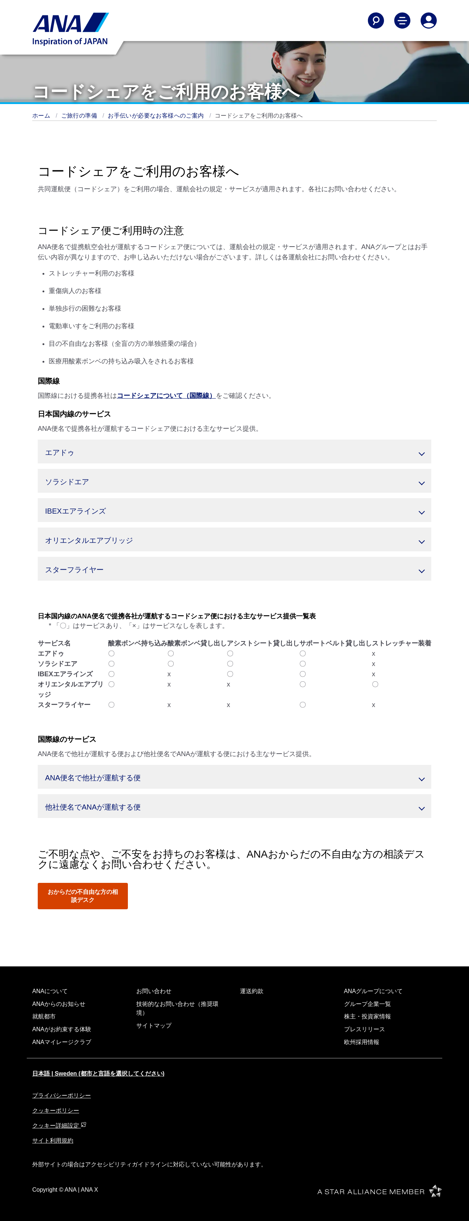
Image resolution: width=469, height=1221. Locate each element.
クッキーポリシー (55, 1110)
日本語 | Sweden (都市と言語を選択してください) (98, 1073)
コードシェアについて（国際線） (166, 395)
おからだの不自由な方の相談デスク (83, 896)
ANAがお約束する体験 (61, 1029)
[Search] (376, 20)
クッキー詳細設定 (59, 1125)
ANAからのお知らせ (58, 1004)
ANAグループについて (373, 991)
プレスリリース (364, 1029)
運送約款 (251, 991)
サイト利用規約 (52, 1140)
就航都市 (44, 1016)
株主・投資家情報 (367, 1016)
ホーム (42, 115)
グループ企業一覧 (367, 1004)
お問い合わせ (153, 991)
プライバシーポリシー (61, 1095)
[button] (234, 451)
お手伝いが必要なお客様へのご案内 (157, 115)
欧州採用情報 (361, 1042)
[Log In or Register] (429, 20)
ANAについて (50, 991)
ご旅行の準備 (80, 115)
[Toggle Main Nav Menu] (402, 20)
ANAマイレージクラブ (61, 1042)
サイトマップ (153, 1025)
